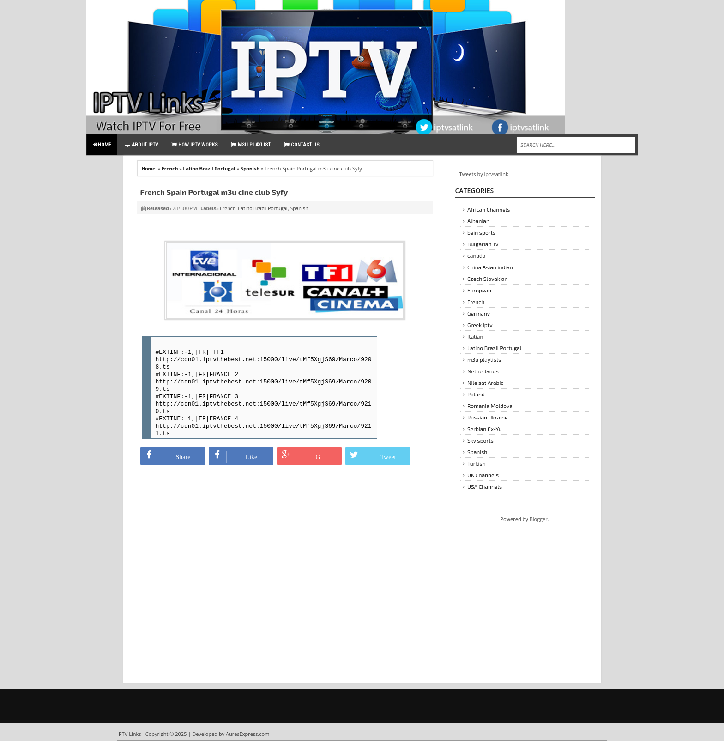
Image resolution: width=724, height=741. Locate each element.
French (170, 168)
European (479, 290)
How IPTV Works (194, 144)
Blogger (539, 519)
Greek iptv (480, 325)
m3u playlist (251, 144)
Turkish (476, 463)
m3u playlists (484, 359)
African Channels (488, 209)
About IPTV (141, 144)
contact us (302, 144)
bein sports (481, 232)
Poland (476, 394)
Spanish (250, 168)
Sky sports (480, 440)
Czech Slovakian (487, 278)
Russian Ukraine (487, 417)
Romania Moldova (490, 405)
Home (102, 144)
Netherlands (483, 371)
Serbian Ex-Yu (484, 428)
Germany (478, 313)
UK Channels (483, 475)
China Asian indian (490, 267)
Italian (475, 336)
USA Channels (484, 486)
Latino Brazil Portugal (209, 168)
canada (476, 255)
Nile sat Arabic (485, 382)
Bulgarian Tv (482, 244)
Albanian (478, 221)
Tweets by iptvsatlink (483, 173)
